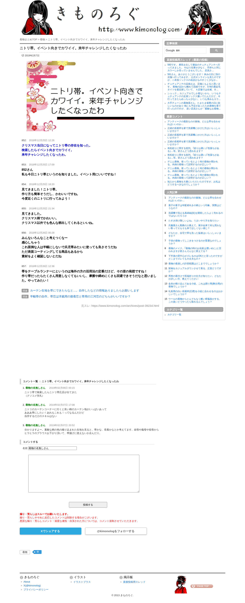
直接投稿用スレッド (134, 581)
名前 (25, 448)
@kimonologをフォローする (115, 531)
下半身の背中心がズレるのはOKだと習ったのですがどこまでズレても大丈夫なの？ (195, 257)
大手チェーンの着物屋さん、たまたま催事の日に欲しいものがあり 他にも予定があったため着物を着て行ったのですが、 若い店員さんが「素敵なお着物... (194, 106)
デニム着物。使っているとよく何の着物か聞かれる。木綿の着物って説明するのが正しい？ (192, 163)
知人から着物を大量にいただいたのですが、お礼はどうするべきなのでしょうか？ (193, 183)
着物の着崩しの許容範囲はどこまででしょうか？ (193, 263)
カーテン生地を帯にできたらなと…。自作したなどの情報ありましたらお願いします (84, 290)
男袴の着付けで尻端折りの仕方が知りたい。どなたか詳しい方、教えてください (194, 277)
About (27, 581)
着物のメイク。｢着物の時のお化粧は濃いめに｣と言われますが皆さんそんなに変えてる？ (194, 250)
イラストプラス (82, 581)
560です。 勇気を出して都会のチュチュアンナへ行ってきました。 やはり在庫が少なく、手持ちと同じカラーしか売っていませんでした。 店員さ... (194, 67)
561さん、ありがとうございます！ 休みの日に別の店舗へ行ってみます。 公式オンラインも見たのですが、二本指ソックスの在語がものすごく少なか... (194, 77)
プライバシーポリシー (36, 589)
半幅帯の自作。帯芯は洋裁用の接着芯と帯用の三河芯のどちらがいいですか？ (80, 296)
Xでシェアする (50, 531)
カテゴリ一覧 (174, 314)
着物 (24, 552)
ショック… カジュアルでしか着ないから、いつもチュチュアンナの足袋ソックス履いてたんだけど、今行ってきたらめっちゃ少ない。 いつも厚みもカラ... (194, 96)
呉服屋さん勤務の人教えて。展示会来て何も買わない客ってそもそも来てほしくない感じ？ (194, 227)
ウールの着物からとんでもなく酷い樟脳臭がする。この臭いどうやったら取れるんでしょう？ (194, 300)
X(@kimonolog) (32, 585)
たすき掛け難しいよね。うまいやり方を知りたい (193, 220)
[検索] (185, 50)
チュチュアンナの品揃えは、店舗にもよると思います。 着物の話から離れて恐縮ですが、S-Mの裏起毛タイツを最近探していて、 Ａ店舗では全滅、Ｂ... (193, 87)
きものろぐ (126, 595)
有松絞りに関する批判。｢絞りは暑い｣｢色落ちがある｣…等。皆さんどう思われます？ (193, 149)
